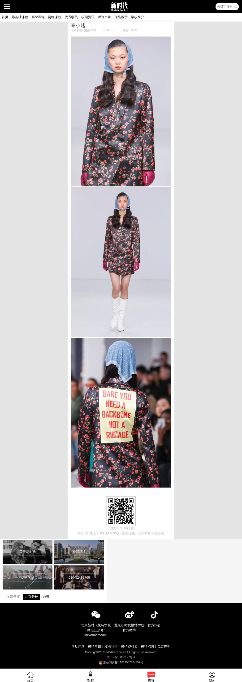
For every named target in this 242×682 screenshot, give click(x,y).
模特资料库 (129, 646)
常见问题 (78, 646)
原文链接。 (130, 533)
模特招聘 (147, 646)
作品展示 (121, 17)
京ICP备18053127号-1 (121, 657)
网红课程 (54, 17)
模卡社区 (111, 646)
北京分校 (31, 596)
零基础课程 (20, 17)
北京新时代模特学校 (83, 30)
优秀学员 (71, 17)
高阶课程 (38, 17)
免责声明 (164, 646)
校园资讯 (88, 17)
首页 (5, 17)
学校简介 (137, 17)
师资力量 (104, 17)
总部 (46, 596)
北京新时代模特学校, (105, 533)
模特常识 (94, 646)
